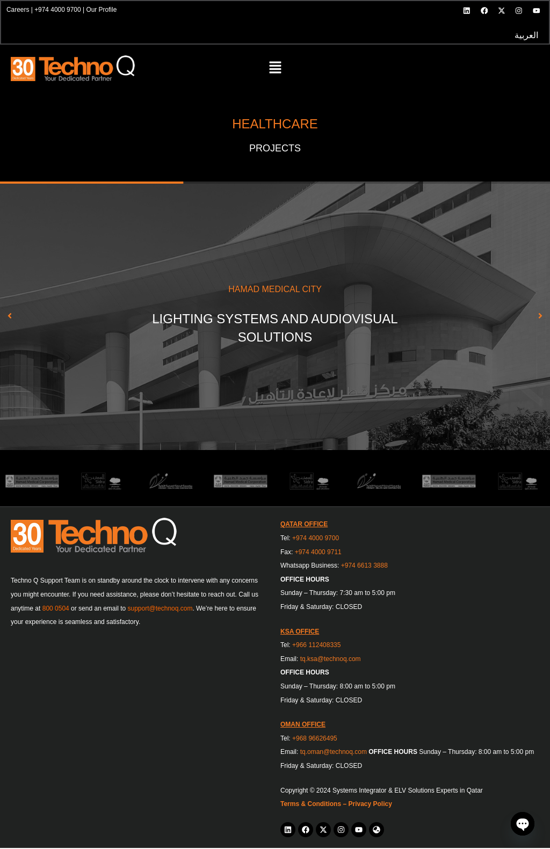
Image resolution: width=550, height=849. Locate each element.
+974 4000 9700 (58, 10)
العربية (526, 36)
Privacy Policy (370, 805)
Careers (18, 10)
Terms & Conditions (310, 805)
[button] (275, 70)
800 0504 (55, 609)
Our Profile (102, 10)
